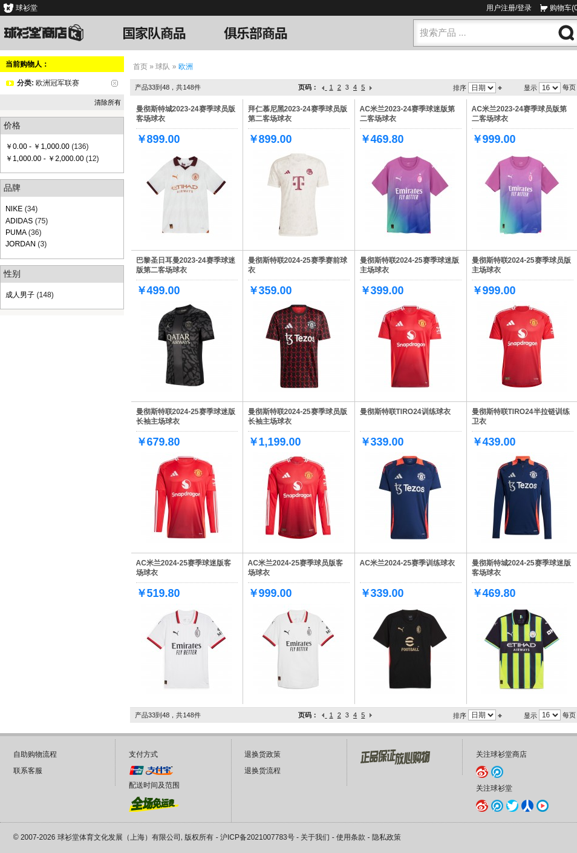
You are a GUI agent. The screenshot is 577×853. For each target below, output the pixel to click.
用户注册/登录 (509, 8)
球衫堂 (26, 8)
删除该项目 (114, 83)
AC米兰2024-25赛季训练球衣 (407, 563)
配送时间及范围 (154, 785)
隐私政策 (386, 837)
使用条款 (350, 837)
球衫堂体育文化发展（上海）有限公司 (119, 837)
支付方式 (143, 754)
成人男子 (19, 295)
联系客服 (27, 770)
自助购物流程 (35, 754)
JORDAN (20, 244)
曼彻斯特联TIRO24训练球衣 (405, 411)
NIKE (13, 209)
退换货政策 (262, 754)
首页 (140, 66)
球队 (162, 66)
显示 (530, 87)
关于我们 (315, 837)
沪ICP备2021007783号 (257, 837)
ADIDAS (19, 221)
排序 (459, 87)
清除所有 (107, 102)
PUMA (15, 232)
